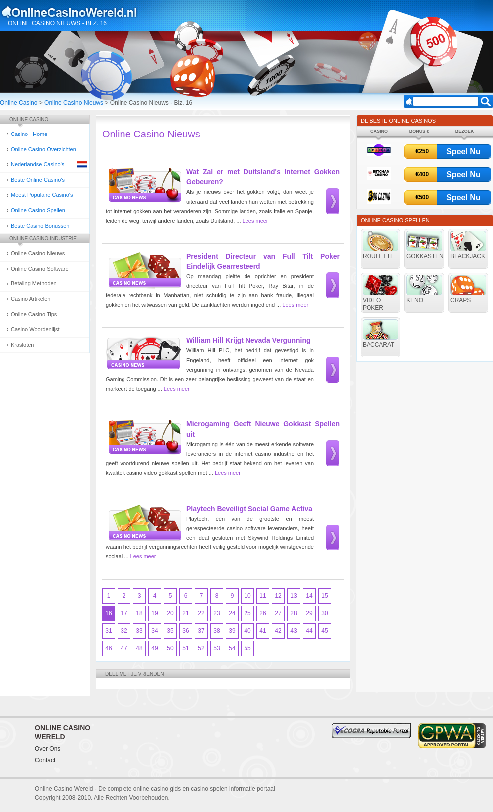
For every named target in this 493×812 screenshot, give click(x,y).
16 (108, 613)
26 (262, 613)
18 (139, 613)
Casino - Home (29, 134)
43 (293, 630)
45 (324, 630)
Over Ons (47, 748)
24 (232, 613)
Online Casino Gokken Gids (74, 12)
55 (247, 648)
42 (278, 630)
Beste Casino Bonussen (40, 226)
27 (278, 613)
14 (309, 595)
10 (247, 595)
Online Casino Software (40, 268)
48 (139, 648)
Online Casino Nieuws (73, 102)
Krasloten (22, 345)
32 (124, 630)
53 (216, 648)
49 (154, 648)
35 (170, 630)
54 (232, 648)
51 (185, 648)
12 (278, 595)
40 (247, 630)
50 (170, 648)
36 (185, 630)
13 (293, 595)
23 (216, 613)
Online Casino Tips (34, 314)
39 (232, 630)
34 (154, 630)
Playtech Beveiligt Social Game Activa (249, 509)
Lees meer (255, 221)
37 (201, 630)
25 (247, 613)
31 (108, 630)
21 (185, 613)
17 (124, 613)
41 (262, 630)
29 (309, 613)
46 (108, 648)
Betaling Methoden (34, 283)
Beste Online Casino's (38, 180)
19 (154, 613)
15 (324, 595)
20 (170, 613)
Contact (45, 760)
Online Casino (18, 102)
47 (124, 648)
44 (309, 630)
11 (262, 595)
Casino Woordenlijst (35, 329)
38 (216, 630)
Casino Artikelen (31, 299)
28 (293, 613)
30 (324, 613)
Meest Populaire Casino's (42, 195)
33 (139, 630)
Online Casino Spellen (38, 210)
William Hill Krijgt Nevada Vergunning (248, 340)
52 (201, 648)
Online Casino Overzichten (43, 149)
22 (201, 613)
